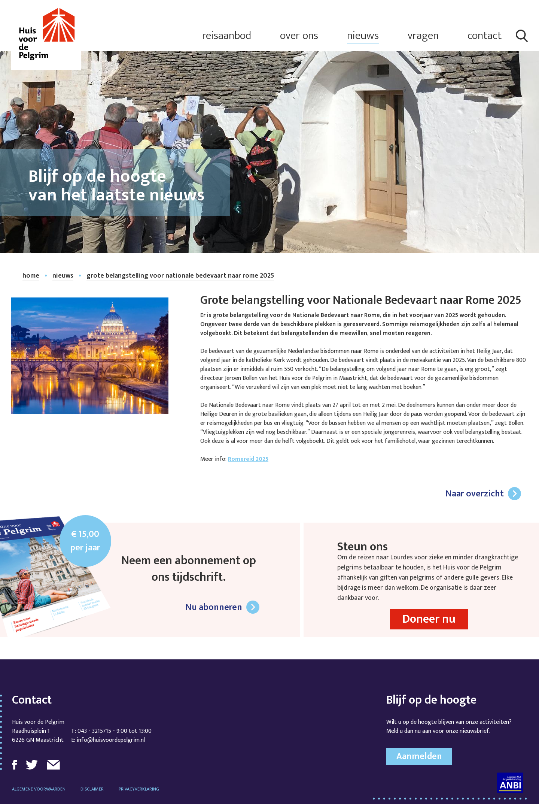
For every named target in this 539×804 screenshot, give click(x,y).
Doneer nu (429, 619)
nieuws (363, 36)
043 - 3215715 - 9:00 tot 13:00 (114, 731)
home (30, 276)
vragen (423, 36)
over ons (299, 36)
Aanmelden (419, 756)
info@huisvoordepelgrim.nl (111, 740)
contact (485, 36)
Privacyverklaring (139, 789)
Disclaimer (92, 789)
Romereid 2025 (248, 459)
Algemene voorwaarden (39, 789)
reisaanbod (226, 36)
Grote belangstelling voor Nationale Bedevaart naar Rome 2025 (180, 276)
